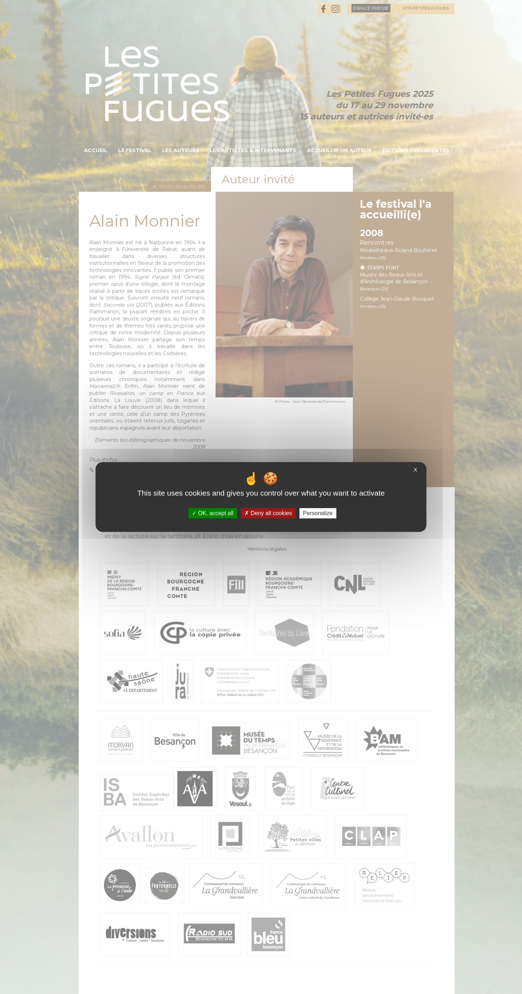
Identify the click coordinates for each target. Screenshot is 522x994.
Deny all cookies (268, 513)
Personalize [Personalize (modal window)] (318, 513)
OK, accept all (212, 513)
